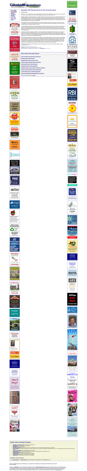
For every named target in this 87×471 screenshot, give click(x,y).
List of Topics (13, 16)
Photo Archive (13, 17)
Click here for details (15, 59)
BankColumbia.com (72, 33)
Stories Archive (13, 18)
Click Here (72, 377)
